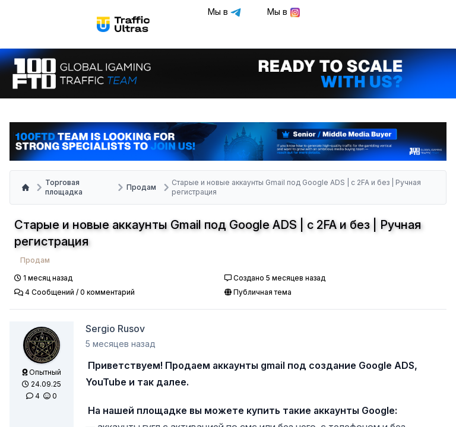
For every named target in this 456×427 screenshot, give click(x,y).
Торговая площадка (64, 187)
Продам (141, 187)
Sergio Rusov (115, 328)
